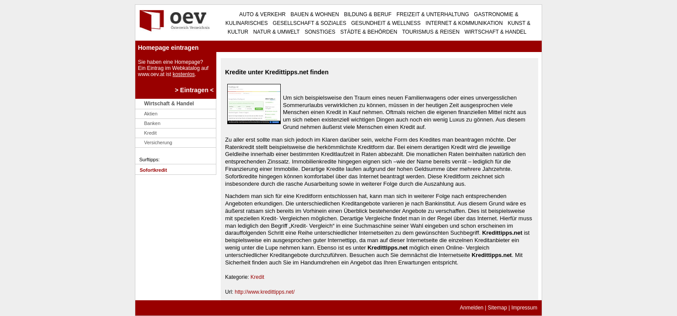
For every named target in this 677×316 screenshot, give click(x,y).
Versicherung (158, 142)
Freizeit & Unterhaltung (432, 14)
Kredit (150, 132)
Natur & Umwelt (276, 32)
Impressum (524, 308)
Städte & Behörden (368, 32)
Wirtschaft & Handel (494, 32)
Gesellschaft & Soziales (309, 23)
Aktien (151, 113)
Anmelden (471, 308)
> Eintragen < (194, 90)
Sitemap (497, 308)
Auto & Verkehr (262, 14)
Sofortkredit (153, 170)
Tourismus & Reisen (430, 32)
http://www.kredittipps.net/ (265, 292)
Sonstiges (319, 32)
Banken (152, 123)
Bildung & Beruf (366, 14)
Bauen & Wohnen (314, 14)
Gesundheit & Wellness (385, 23)
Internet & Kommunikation (463, 23)
